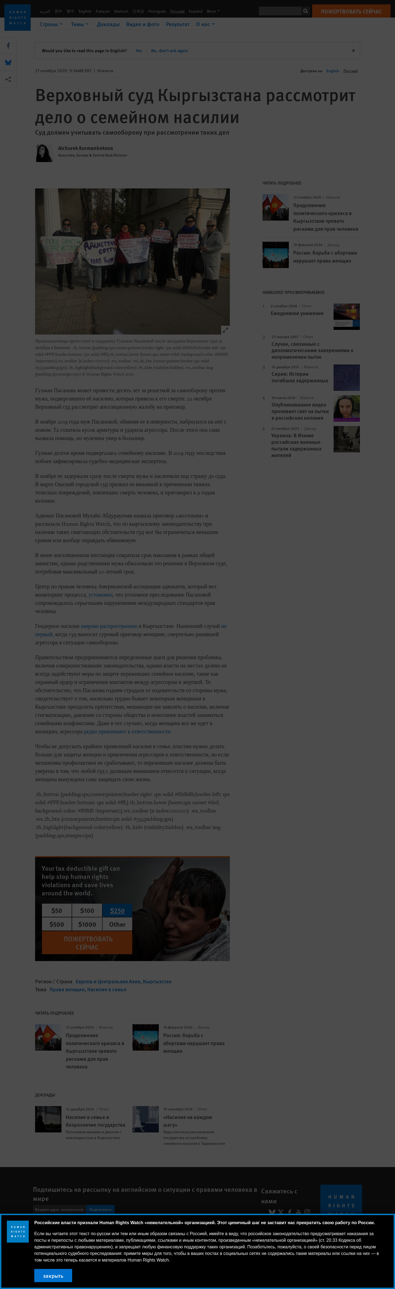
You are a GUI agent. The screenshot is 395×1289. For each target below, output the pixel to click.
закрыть (53, 1275)
